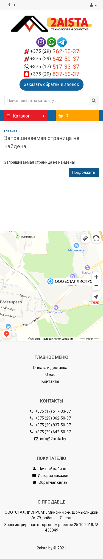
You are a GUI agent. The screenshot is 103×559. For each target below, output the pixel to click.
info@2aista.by (50, 439)
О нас (50, 374)
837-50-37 (54, 74)
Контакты (50, 381)
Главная (11, 131)
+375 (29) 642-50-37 (50, 432)
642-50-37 (54, 58)
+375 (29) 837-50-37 (50, 425)
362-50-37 (54, 51)
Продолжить (83, 172)
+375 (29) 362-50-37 (50, 418)
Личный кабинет (50, 468)
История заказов (50, 475)
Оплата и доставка (50, 367)
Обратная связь (50, 482)
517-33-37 (54, 66)
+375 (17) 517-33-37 (50, 411)
